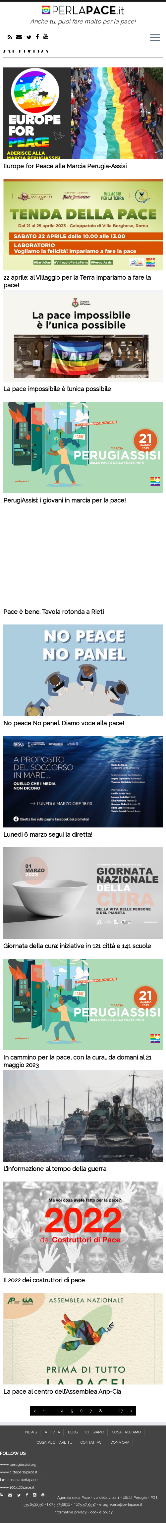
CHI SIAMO (94, 1432)
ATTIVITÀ (52, 1432)
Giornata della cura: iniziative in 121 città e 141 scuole (77, 945)
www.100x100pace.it (17, 1487)
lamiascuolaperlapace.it (20, 1480)
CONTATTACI (91, 1442)
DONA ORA (119, 1442)
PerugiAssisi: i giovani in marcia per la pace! (64, 500)
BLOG (73, 1432)
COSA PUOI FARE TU (55, 1442)
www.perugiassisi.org (18, 1465)
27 (121, 1410)
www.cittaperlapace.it (18, 1472)
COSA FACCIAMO (126, 1432)
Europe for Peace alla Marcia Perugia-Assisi (65, 166)
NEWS (31, 1432)
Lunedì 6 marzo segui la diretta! (47, 834)
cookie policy (101, 1512)
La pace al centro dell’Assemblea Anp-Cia (62, 1391)
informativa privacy (70, 1512)
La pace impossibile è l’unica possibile (57, 388)
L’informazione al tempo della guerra (54, 1168)
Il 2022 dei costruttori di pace (44, 1280)
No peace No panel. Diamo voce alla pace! (63, 723)
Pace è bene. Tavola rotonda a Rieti (53, 611)
